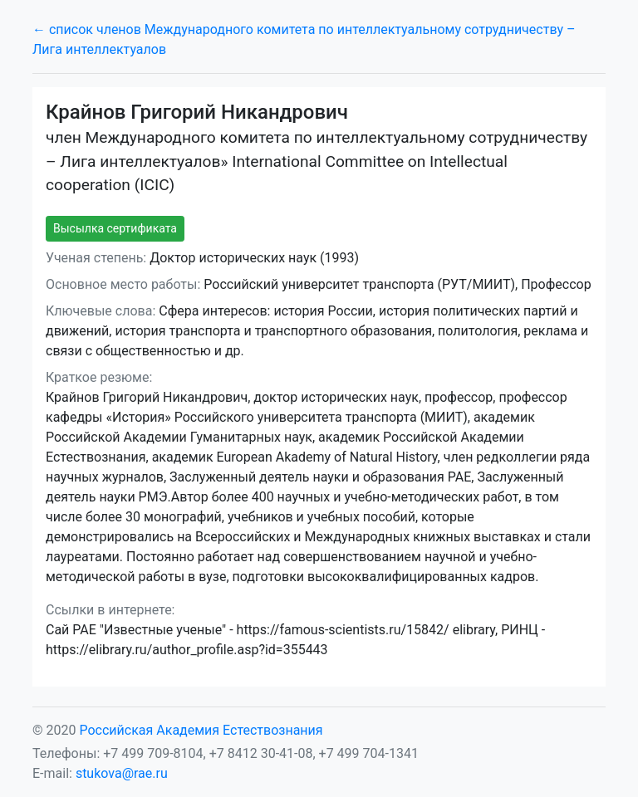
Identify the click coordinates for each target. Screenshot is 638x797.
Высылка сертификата (115, 228)
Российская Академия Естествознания (200, 730)
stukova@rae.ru (122, 773)
